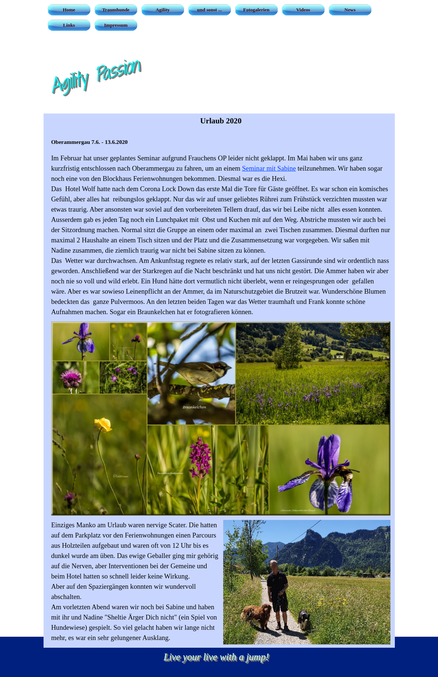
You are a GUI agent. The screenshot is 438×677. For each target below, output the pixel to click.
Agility (163, 9)
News (349, 9)
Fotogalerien (256, 9)
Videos (303, 9)
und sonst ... (209, 9)
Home (69, 9)
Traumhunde (116, 9)
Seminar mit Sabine (269, 168)
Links (69, 25)
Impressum (115, 25)
